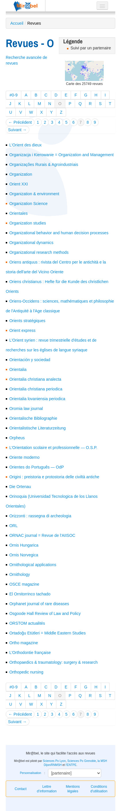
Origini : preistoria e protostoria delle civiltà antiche (54, 477)
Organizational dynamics (31, 242)
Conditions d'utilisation (99, 789)
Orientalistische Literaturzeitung (37, 428)
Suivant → (17, 129)
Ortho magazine (23, 642)
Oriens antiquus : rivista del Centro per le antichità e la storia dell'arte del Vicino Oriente (56, 267)
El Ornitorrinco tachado (29, 594)
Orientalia (17, 369)
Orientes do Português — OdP (36, 467)
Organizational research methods (38, 252)
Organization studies (27, 223)
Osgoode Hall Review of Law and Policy (44, 613)
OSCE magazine (24, 584)
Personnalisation (30, 773)
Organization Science (28, 203)
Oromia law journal (26, 408)
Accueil (16, 23)
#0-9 (13, 95)
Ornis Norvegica (23, 555)
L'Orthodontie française (30, 652)
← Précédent (20, 122)
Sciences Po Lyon (54, 760)
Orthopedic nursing (26, 672)
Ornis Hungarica (23, 545)
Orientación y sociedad (29, 359)
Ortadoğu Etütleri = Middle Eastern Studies (47, 633)
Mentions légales (73, 789)
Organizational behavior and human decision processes (58, 233)
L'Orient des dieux (25, 145)
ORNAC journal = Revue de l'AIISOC (42, 535)
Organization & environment (34, 193)
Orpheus (17, 437)
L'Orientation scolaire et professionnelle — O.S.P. (53, 447)
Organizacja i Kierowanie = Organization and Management (61, 154)
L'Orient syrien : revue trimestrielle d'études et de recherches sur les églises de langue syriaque (51, 345)
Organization (20, 174)
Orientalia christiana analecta (35, 379)
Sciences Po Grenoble (81, 760)
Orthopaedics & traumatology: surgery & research (53, 662)
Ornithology (19, 574)
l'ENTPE (71, 765)
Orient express (22, 330)
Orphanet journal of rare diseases (39, 603)
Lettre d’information (47, 789)
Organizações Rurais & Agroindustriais (43, 164)
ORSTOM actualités (27, 623)
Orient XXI (18, 184)
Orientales (18, 213)
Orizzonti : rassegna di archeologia (40, 516)
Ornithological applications (32, 564)
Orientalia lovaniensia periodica (37, 398)
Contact (20, 789)
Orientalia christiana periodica (35, 389)
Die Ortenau (20, 486)
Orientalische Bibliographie (33, 418)
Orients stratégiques (27, 320)
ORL (13, 525)
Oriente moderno (24, 457)
